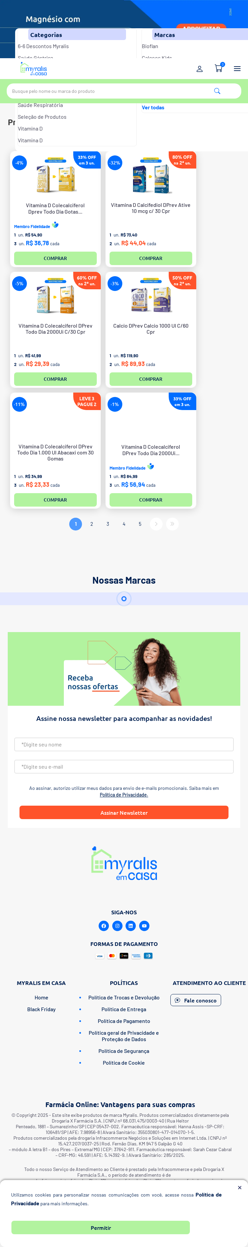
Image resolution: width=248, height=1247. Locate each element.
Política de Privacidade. (124, 795)
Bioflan (150, 46)
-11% (19, 404)
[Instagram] (117, 926)
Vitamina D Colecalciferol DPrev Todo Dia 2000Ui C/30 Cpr (55, 329)
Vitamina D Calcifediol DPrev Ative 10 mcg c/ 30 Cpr (151, 208)
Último (172, 524)
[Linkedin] (130, 926)
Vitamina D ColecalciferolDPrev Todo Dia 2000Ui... (150, 449)
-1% (115, 404)
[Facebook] (103, 926)
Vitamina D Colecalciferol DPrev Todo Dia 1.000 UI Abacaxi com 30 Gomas (55, 452)
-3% (115, 283)
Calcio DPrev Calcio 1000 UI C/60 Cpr (151, 329)
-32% (114, 162)
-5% (19, 283)
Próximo (156, 524)
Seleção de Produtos (42, 116)
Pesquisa (217, 91)
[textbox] (124, 91)
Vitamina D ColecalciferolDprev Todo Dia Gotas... (55, 208)
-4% (19, 162)
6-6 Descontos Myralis (43, 46)
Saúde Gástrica (35, 57)
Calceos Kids (157, 57)
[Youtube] (144, 926)
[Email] (124, 766)
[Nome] (124, 744)
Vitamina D (30, 128)
